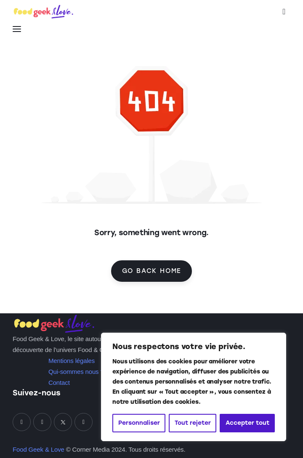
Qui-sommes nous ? (76, 371)
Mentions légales (71, 360)
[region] (193, 387)
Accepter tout (247, 422)
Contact (59, 382)
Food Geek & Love (38, 449)
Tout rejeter (193, 422)
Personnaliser (139, 422)
